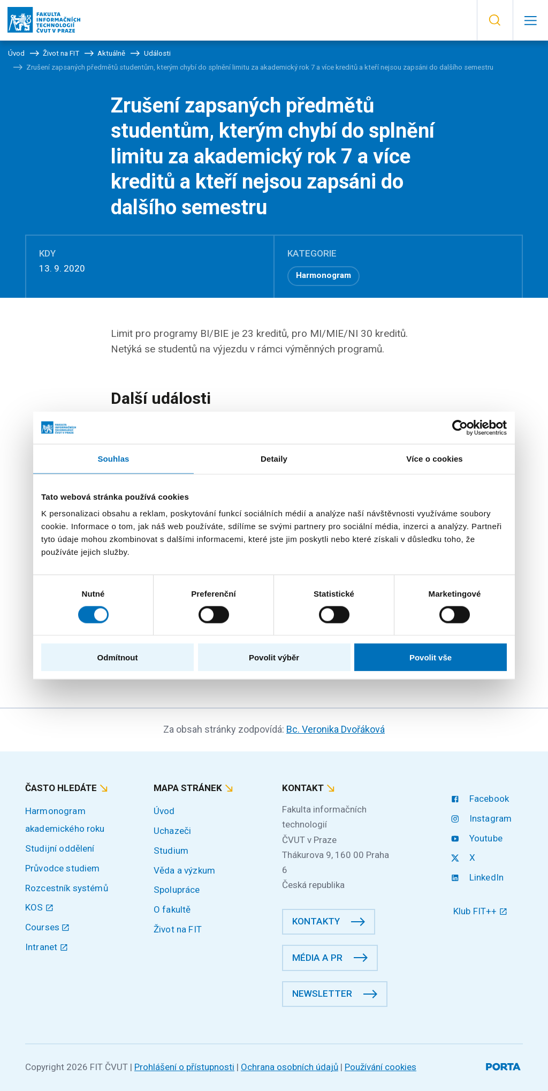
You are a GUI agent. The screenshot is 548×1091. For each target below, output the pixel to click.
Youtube (478, 838)
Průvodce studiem (62, 868)
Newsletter (322, 993)
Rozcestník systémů (66, 888)
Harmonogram (323, 275)
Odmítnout (117, 657)
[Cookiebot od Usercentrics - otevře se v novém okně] (460, 427)
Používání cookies (380, 1067)
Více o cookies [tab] (434, 458)
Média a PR (317, 957)
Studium (171, 850)
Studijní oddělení (60, 848)
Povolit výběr (274, 657)
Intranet (46, 947)
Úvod (164, 811)
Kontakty (316, 921)
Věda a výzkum (184, 870)
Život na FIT (178, 929)
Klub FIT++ (480, 911)
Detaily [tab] (274, 458)
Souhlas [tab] (113, 458)
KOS (39, 907)
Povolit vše (430, 657)
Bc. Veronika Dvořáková (335, 729)
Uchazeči (172, 830)
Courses (47, 927)
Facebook (481, 798)
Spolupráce (177, 889)
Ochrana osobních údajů (289, 1067)
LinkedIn (478, 877)
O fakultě (172, 909)
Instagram (482, 818)
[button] (495, 20)
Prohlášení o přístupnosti (184, 1067)
